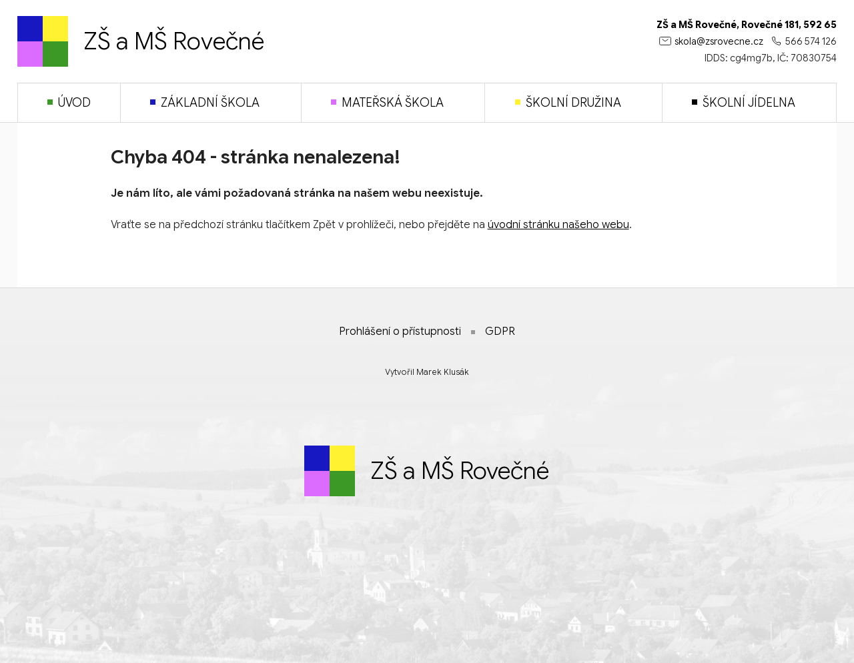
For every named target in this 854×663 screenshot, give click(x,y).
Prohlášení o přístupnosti (400, 331)
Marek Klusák (442, 372)
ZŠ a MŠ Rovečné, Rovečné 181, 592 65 (747, 25)
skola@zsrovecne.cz (719, 41)
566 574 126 (811, 41)
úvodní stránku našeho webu (558, 224)
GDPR (500, 331)
